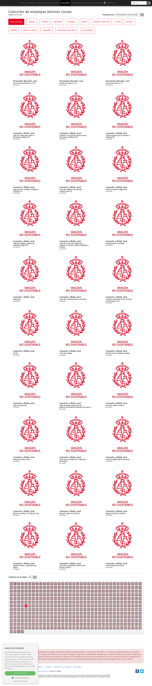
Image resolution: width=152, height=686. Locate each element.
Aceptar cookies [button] (20, 673)
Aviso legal (77, 667)
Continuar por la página (18, 577)
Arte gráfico (65, 3)
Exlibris (84, 22)
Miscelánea (58, 22)
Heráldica (71, 22)
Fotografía (98, 3)
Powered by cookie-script (20, 681)
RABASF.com (109, 3)
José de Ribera (87, 30)
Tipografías (46, 30)
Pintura (49, 3)
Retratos (130, 22)
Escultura (41, 3)
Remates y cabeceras (101, 22)
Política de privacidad (62, 667)
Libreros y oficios (29, 30)
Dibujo (56, 3)
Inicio (23, 3)
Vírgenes (31, 22)
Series (118, 22)
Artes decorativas (78, 3)
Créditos (48, 667)
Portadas (13, 30)
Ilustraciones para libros (66, 30)
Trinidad (44, 22)
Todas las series (16, 22)
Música (89, 3)
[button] (20, 678)
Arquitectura (31, 3)
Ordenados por (108, 15)
